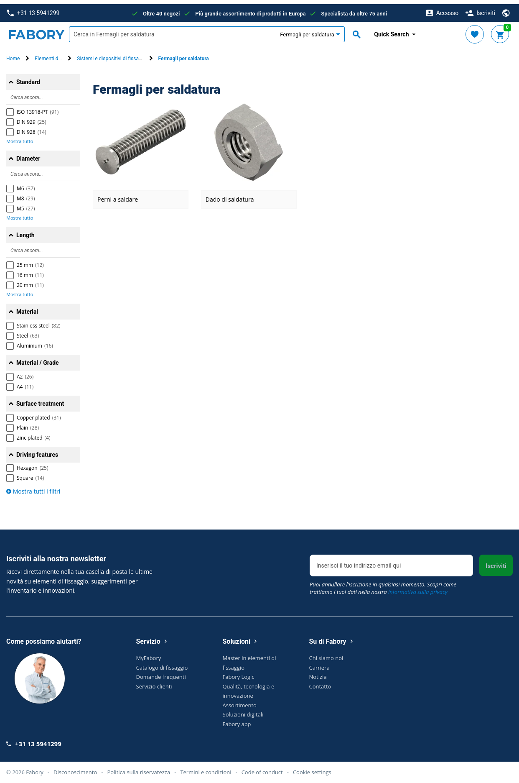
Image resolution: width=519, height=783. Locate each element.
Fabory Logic (238, 672)
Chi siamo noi (326, 654)
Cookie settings (312, 768)
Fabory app (237, 720)
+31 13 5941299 (33, 9)
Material (27, 307)
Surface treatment (40, 399)
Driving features (37, 450)
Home (13, 55)
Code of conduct (262, 768)
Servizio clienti (154, 682)
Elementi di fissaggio (58, 55)
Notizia (318, 672)
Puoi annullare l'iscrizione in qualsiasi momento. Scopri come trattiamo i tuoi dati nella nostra (383, 584)
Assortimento (240, 701)
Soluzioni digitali (243, 710)
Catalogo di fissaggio (162, 663)
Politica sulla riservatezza (138, 768)
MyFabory (148, 654)
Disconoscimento (75, 768)
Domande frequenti (161, 672)
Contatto (320, 682)
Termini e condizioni (205, 768)
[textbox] (171, 30)
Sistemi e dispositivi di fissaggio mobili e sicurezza (133, 55)
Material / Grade (37, 358)
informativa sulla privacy (418, 588)
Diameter (28, 154)
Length (25, 231)
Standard (28, 77)
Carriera (319, 663)
